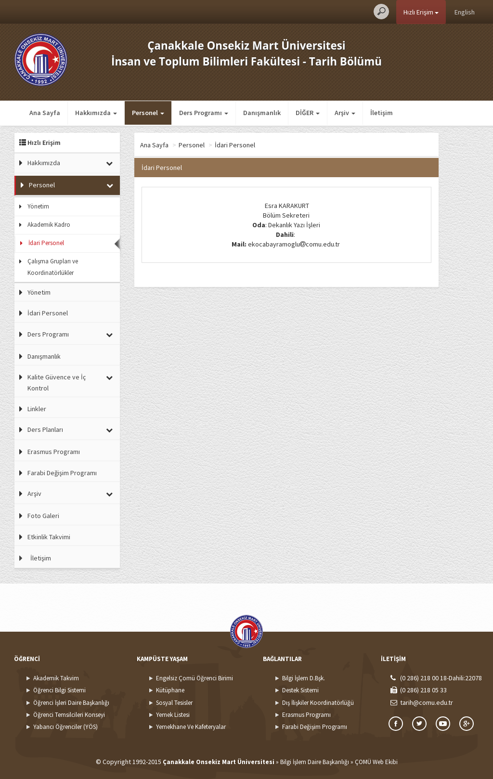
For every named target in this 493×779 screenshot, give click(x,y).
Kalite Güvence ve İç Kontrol (56, 382)
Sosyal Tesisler (174, 703)
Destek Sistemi (300, 690)
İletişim (381, 112)
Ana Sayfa (44, 112)
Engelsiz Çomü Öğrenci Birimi (194, 678)
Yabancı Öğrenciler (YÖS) (65, 727)
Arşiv (34, 493)
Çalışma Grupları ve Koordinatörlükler (52, 267)
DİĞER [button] (308, 112)
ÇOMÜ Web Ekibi (376, 762)
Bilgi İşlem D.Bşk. (303, 678)
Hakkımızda (43, 162)
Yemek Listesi (173, 715)
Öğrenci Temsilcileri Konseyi (69, 715)
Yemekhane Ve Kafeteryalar (191, 727)
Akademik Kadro (48, 225)
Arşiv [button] (345, 112)
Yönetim (38, 206)
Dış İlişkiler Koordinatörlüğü (318, 703)
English (464, 12)
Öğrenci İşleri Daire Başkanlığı (71, 703)
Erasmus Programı (53, 451)
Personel (42, 185)
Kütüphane (170, 690)
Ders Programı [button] (203, 112)
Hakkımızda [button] (96, 112)
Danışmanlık (262, 112)
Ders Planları (45, 429)
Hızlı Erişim (421, 12)
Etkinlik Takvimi (48, 536)
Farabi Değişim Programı (62, 472)
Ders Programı (48, 334)
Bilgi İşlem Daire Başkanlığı (314, 762)
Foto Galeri (43, 515)
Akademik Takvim (56, 678)
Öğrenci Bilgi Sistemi (59, 690)
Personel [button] (148, 112)
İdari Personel (46, 243)
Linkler (36, 408)
